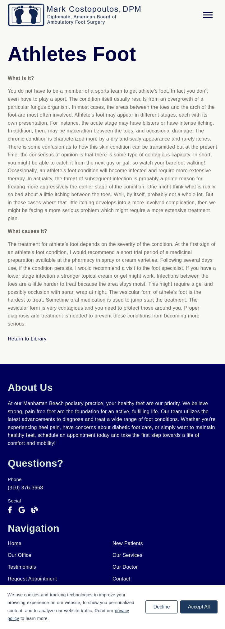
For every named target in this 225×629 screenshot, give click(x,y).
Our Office (19, 555)
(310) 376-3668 (25, 487)
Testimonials (22, 567)
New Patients (127, 543)
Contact (121, 578)
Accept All (199, 606)
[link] (10, 510)
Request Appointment (32, 578)
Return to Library (27, 338)
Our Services (127, 555)
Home (14, 543)
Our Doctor (125, 567)
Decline (161, 606)
